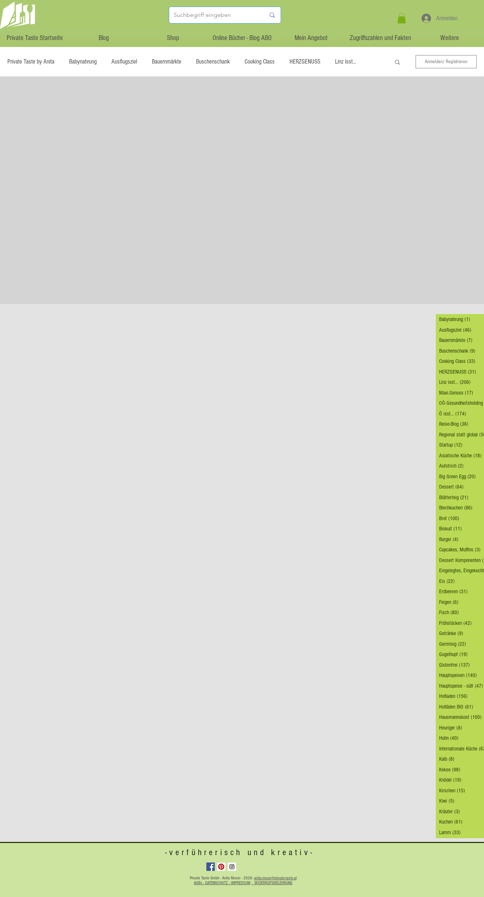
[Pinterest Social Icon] (221, 866)
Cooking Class (260, 61)
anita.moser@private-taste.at (275, 878)
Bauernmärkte (166, 61)
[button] (401, 18)
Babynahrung (83, 61)
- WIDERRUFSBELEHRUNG (272, 882)
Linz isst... (345, 61)
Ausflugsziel (124, 61)
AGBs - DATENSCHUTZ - (212, 882)
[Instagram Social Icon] (232, 866)
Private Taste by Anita (30, 61)
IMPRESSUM (240, 882)
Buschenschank (213, 61)
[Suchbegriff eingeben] (214, 15)
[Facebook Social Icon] (210, 866)
